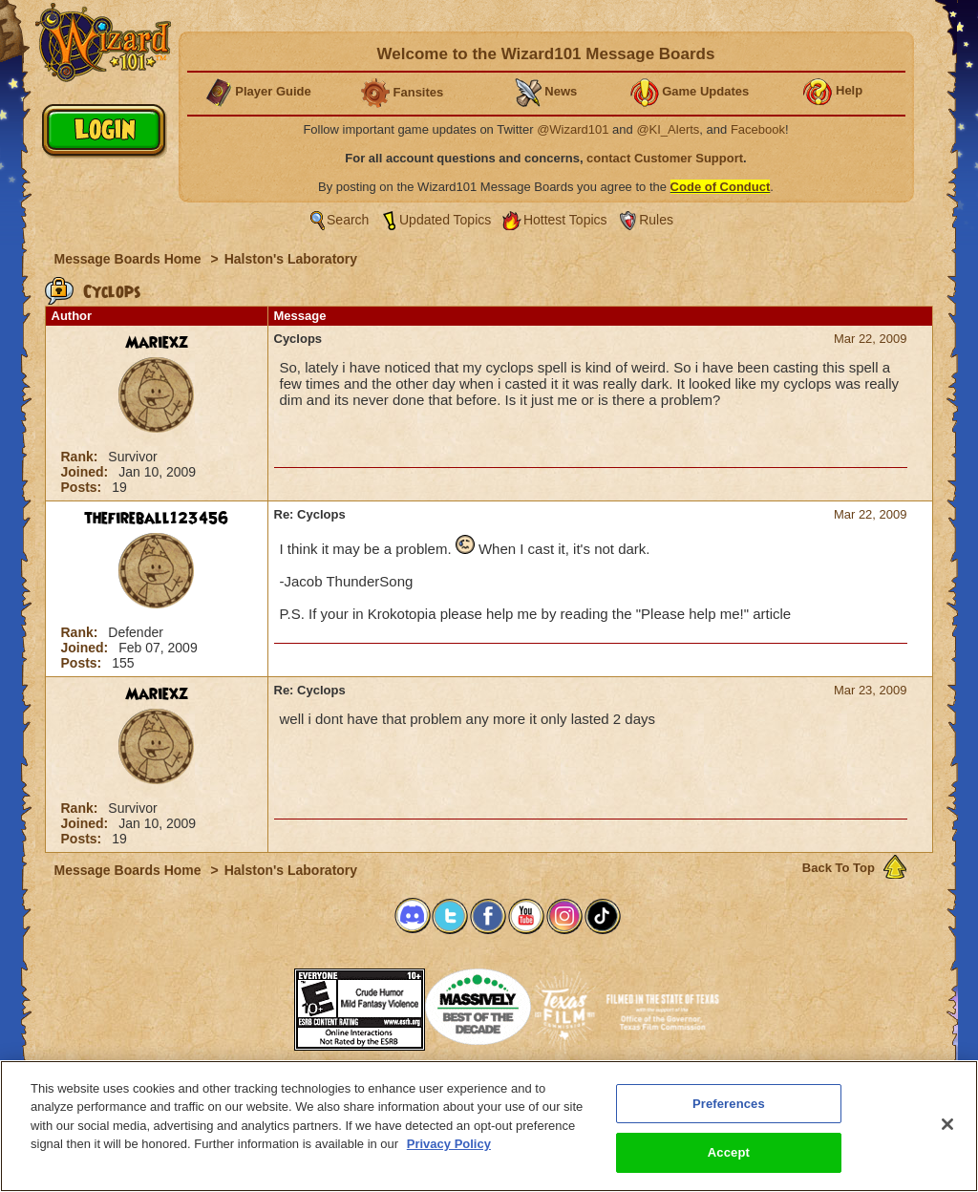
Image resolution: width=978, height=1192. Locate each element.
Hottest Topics (565, 219)
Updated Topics (445, 219)
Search (348, 219)
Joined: (87, 471)
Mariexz (156, 342)
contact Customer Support (664, 158)
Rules (656, 219)
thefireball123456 (156, 518)
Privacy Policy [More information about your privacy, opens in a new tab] (449, 1144)
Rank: (81, 456)
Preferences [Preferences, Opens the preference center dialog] (728, 1103)
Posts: (83, 487)
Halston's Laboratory (290, 258)
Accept (729, 1152)
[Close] (947, 1124)
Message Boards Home (129, 258)
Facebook (758, 129)
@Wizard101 (572, 129)
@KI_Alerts (667, 129)
